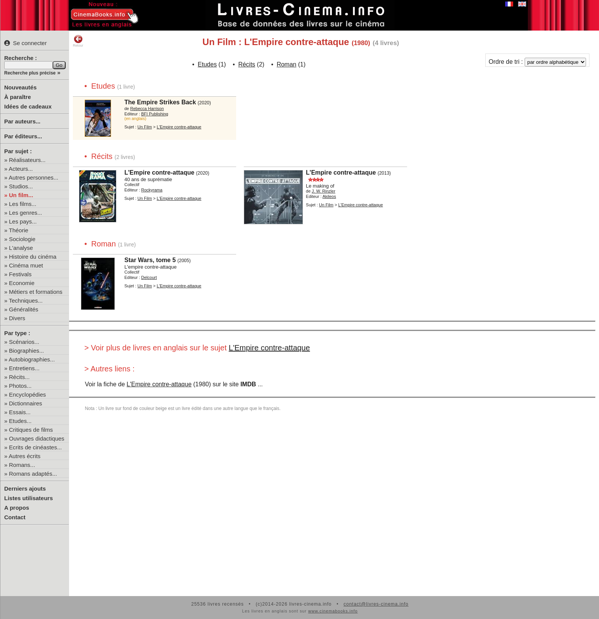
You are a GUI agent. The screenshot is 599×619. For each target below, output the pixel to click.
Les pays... (23, 221)
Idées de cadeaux (28, 106)
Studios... (21, 186)
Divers (17, 318)
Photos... (20, 385)
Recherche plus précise (30, 73)
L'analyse (21, 248)
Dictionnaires (25, 403)
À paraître (17, 97)
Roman (286, 64)
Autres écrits (24, 456)
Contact (15, 517)
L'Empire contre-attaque (269, 348)
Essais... (20, 412)
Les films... (23, 204)
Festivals (20, 274)
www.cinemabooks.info (333, 611)
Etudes (207, 64)
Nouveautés (20, 87)
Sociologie (22, 239)
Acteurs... (21, 168)
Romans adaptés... (33, 473)
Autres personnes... (33, 177)
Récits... (19, 377)
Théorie (18, 230)
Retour (78, 40)
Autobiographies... (32, 359)
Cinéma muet (26, 265)
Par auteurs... (22, 121)
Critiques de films (31, 429)
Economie (22, 283)
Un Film (144, 127)
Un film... (21, 195)
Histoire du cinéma (32, 256)
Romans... (22, 465)
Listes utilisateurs (28, 498)
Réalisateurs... (27, 160)
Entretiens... (24, 368)
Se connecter (25, 43)
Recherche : (20, 58)
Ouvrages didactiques (36, 438)
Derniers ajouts (25, 488)
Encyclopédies (27, 394)
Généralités (24, 309)
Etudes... (20, 421)
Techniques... (25, 300)
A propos (16, 507)
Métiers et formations (36, 291)
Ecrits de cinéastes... (35, 447)
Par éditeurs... (23, 136)
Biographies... (26, 350)
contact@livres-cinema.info (375, 604)
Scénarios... (24, 342)
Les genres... (25, 212)
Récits (246, 64)
